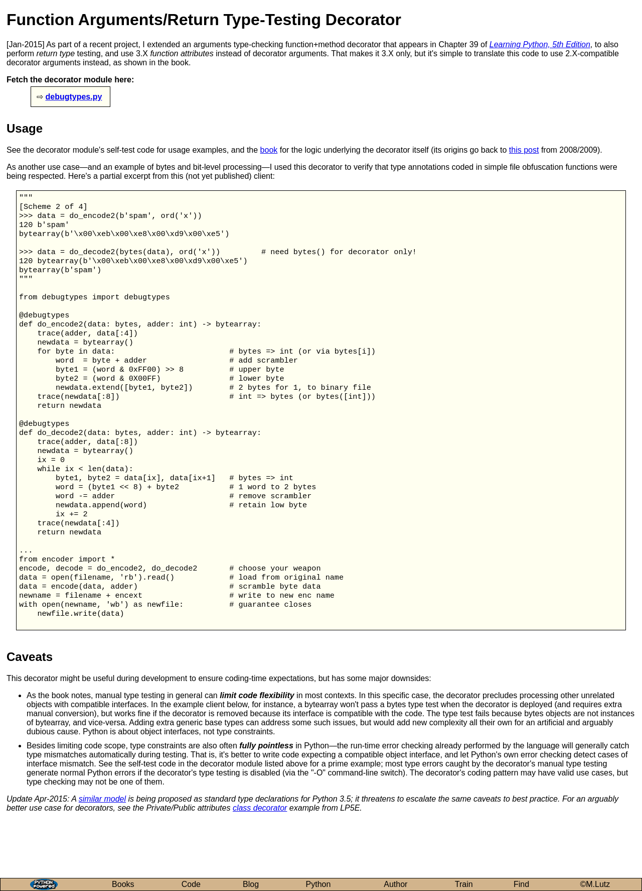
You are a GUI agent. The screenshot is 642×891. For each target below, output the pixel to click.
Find (521, 884)
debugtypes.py (73, 96)
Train (464, 884)
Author (395, 884)
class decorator (260, 856)
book (269, 150)
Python (318, 884)
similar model (102, 847)
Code (191, 884)
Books (123, 884)
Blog (251, 884)
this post (524, 150)
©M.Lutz (595, 884)
